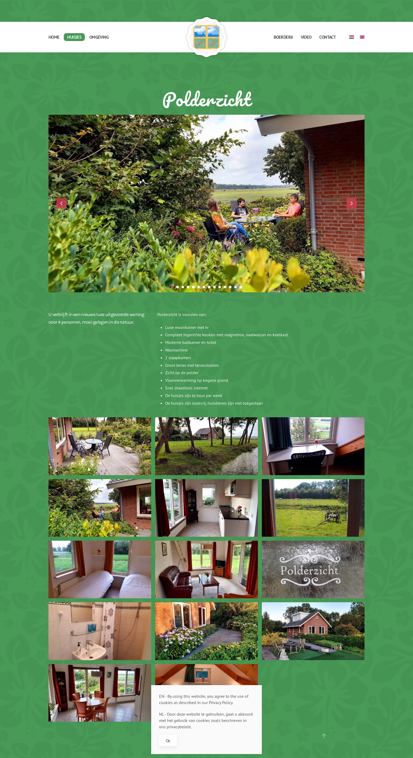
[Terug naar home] (206, 37)
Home (53, 37)
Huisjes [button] (74, 37)
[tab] (172, 287)
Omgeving (99, 37)
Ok (168, 740)
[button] (61, 203)
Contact (327, 37)
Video (306, 37)
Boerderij (283, 37)
